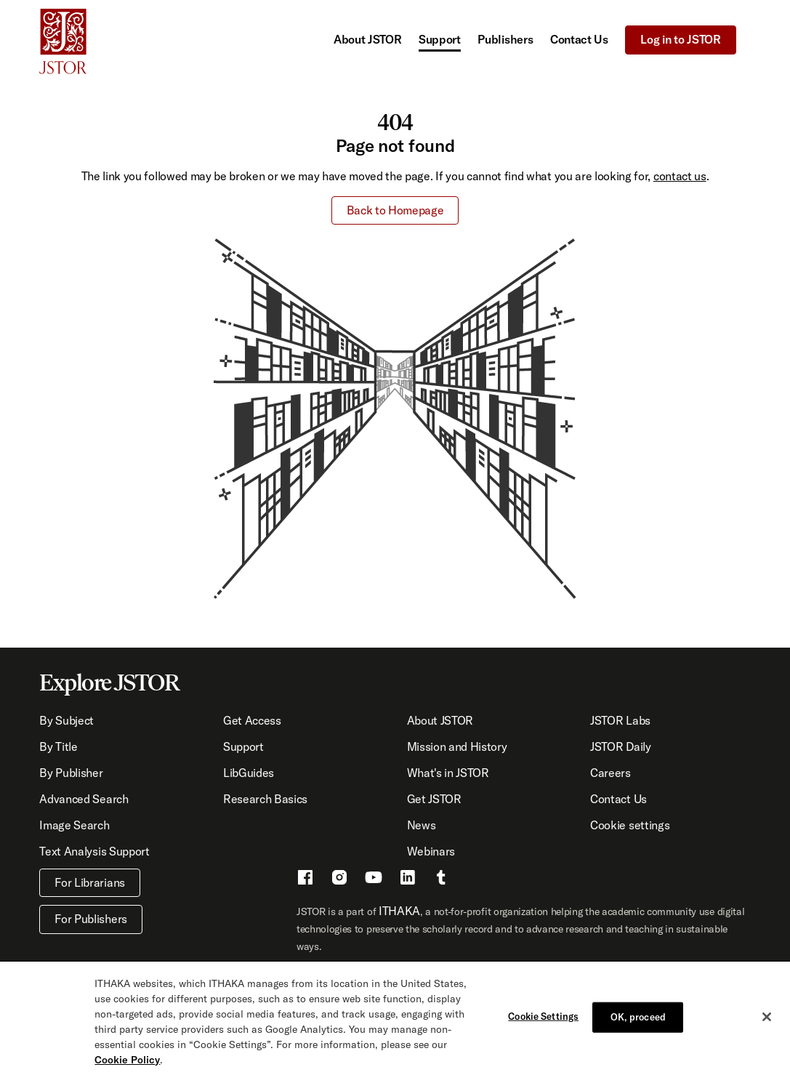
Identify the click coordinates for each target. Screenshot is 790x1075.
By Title (58, 746)
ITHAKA (399, 910)
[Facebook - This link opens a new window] (305, 879)
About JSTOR (367, 39)
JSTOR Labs (620, 720)
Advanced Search (83, 799)
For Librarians (90, 882)
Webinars (431, 851)
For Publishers (91, 918)
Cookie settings (629, 825)
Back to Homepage (395, 210)
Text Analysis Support (94, 851)
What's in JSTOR (448, 772)
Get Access (252, 720)
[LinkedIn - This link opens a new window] (407, 879)
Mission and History (457, 746)
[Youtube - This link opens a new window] (373, 879)
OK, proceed (638, 1021)
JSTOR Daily (620, 746)
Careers (610, 772)
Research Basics (265, 799)
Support (440, 39)
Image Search (74, 825)
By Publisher (70, 772)
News (421, 825)
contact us (679, 176)
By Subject (66, 720)
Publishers (505, 39)
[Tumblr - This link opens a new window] (441, 879)
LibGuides (248, 772)
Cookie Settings (543, 1020)
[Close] (767, 1021)
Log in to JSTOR (680, 39)
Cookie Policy (127, 1064)
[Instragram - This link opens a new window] (339, 879)
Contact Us (579, 39)
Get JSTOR (434, 799)
